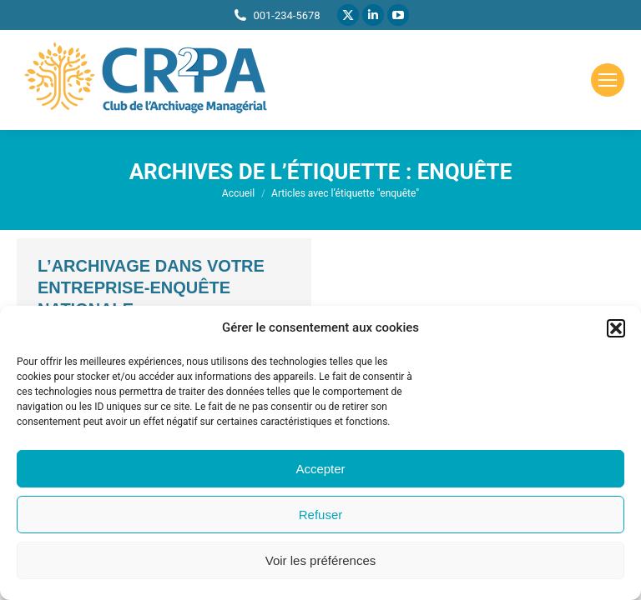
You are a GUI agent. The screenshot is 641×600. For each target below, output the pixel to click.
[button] (616, 328)
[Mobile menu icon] (607, 80)
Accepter (320, 469)
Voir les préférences (320, 560)
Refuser (321, 515)
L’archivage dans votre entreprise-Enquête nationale (151, 287)
